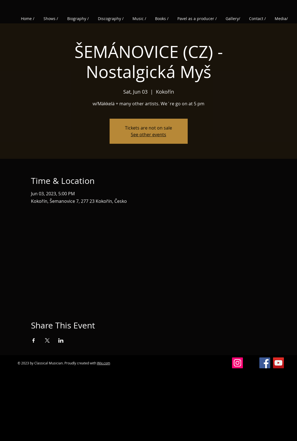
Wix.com (103, 363)
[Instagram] (237, 362)
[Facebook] (264, 362)
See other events (148, 134)
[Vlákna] (251, 362)
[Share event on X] (47, 340)
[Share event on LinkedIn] (61, 340)
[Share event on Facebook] (33, 340)
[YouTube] (278, 362)
